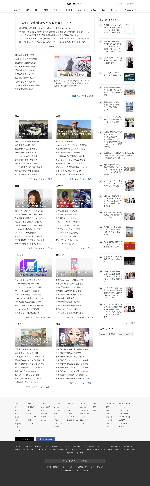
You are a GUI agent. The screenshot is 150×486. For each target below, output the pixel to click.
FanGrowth (54, 446)
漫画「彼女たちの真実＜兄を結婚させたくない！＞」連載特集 (74, 375)
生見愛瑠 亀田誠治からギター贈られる (30, 218)
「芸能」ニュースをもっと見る (39, 248)
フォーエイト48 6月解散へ (25, 233)
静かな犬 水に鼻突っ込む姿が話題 (69, 284)
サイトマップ (123, 423)
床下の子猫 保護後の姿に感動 (68, 287)
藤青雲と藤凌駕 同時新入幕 (67, 211)
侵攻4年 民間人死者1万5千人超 (68, 171)
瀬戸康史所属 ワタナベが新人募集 (28, 225)
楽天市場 (112, 334)
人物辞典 (122, 420)
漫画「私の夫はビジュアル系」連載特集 (72, 371)
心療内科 (91, 446)
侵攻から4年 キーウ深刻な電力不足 (70, 163)
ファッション (58, 423)
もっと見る (130, 323)
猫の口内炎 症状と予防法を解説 (68, 306)
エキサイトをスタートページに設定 (75, 461)
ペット (69, 423)
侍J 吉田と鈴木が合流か (25, 78)
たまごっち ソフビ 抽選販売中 (27, 313)
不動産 (103, 449)
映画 (29, 410)
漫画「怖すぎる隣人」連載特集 (68, 353)
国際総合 (18, 424)
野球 (42, 410)
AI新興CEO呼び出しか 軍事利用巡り (70, 149)
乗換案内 (96, 449)
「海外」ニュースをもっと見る (80, 179)
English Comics (72, 420)
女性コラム (84, 410)
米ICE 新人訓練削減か (65, 142)
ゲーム (56, 413)
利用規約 (56, 467)
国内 (27, 10)
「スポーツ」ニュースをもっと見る (79, 248)
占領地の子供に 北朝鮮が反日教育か (70, 174)
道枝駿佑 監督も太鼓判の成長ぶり (28, 222)
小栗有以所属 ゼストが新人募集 (28, 244)
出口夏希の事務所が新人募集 (27, 85)
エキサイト (132, 4)
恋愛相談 (61, 449)
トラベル (83, 417)
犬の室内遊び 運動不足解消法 (68, 302)
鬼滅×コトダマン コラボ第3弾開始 (29, 306)
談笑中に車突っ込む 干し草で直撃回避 (71, 145)
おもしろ (81, 10)
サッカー (44, 413)
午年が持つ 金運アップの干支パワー (29, 357)
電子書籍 (80, 453)
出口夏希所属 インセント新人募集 (28, 214)
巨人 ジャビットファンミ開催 (68, 229)
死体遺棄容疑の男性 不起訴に (27, 171)
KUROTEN (28, 446)
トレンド (69, 10)
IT (55, 417)
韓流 (29, 420)
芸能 (46, 10)
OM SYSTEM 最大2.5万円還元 (27, 309)
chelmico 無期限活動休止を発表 (28, 229)
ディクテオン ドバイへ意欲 (67, 240)
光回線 (17, 449)
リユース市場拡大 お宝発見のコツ (28, 174)
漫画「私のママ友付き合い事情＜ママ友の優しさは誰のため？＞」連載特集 (74, 349)
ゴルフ (43, 417)
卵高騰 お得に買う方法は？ (26, 160)
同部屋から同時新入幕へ (25, 82)
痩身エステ (71, 453)
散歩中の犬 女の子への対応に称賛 (69, 280)
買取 (120, 446)
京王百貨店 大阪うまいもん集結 (28, 379)
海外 (37, 10)
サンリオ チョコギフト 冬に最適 (28, 280)
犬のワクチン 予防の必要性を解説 (69, 295)
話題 (94, 410)
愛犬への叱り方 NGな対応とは (68, 309)
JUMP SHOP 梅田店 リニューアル (29, 298)
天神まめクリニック (79, 446)
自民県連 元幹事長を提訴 (25, 145)
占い (67, 449)
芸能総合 (31, 407)
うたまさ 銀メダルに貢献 (66, 236)
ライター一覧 (123, 410)
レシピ (80, 449)
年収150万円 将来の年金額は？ (27, 371)
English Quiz (71, 417)
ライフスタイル (85, 413)
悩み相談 (53, 449)
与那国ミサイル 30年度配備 (26, 163)
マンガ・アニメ (59, 410)
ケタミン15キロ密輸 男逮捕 (26, 156)
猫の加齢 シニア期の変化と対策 (68, 291)
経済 (16, 410)
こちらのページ (52, 42)
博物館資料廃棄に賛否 (24, 55)
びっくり (70, 407)
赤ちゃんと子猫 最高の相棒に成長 (69, 313)
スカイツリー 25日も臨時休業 (27, 375)
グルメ (56, 420)
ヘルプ (121, 426)
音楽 (29, 413)
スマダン (83, 407)
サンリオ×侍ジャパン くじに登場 (28, 368)
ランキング (115, 10)
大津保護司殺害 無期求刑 (26, 59)
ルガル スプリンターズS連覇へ (68, 222)
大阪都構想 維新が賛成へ (26, 63)
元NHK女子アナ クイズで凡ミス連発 (29, 211)
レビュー (57, 407)
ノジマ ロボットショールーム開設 (28, 287)
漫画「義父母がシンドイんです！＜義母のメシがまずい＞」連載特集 (74, 368)
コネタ (69, 410)
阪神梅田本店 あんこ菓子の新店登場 (29, 360)
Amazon (103, 334)
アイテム (99, 446)
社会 (16, 407)
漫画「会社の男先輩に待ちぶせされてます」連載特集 (74, 357)
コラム (93, 10)
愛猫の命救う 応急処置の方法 (68, 298)
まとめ (17, 417)
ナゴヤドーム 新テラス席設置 (68, 225)
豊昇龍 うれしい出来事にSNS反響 (29, 236)
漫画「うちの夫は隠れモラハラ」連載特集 (73, 379)
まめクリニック (65, 446)
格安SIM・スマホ (129, 446)
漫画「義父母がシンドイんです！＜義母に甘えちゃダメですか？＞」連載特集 (74, 360)
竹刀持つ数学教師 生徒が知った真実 (29, 364)
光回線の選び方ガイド (41, 446)
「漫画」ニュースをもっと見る (80, 383)
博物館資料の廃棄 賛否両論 (26, 153)
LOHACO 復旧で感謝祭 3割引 (27, 284)
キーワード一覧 (124, 417)
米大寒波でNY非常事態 (25, 67)
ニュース (17, 10)
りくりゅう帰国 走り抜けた (67, 233)
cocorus (45, 449)
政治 (16, 413)
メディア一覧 (123, 413)
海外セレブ (32, 417)
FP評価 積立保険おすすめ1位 (27, 382)
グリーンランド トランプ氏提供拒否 (70, 160)
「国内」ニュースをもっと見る (39, 179)
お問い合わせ (100, 467)
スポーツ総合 (45, 407)
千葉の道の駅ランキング (25, 70)
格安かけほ (25, 449)
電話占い (114, 446)
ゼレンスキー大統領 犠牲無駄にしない (71, 167)
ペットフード (125, 449)
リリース (122, 407)
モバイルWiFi (36, 449)
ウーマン (73, 449)
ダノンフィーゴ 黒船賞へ (66, 244)
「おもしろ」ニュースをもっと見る (79, 317)
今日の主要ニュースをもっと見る (81, 96)
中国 (16, 427)
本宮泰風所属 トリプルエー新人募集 (29, 240)
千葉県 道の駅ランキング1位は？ (28, 349)
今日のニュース (130, 10)
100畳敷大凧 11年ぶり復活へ (27, 149)
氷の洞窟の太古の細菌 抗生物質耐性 (70, 156)
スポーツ (56, 10)
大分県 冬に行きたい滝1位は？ (27, 353)
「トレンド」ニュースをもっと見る (38, 317)
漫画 (103, 10)
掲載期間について (55, 46)
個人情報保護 (82, 467)
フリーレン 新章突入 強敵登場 (27, 291)
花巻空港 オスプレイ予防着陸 (27, 142)
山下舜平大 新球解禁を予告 (67, 214)
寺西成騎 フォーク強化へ (66, 218)
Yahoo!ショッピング (125, 334)
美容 (116, 449)
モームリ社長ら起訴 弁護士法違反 (28, 167)
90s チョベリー (85, 420)
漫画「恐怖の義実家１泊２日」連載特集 (72, 364)
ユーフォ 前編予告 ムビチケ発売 (28, 295)
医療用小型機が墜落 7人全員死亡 (69, 153)
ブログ (106, 446)
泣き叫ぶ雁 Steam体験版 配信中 (28, 302)
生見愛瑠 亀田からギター (26, 89)
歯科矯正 (110, 449)
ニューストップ (121, 4)
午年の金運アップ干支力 (25, 74)
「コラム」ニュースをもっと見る (38, 387)
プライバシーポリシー (68, 467)
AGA (133, 449)
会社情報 (48, 467)
